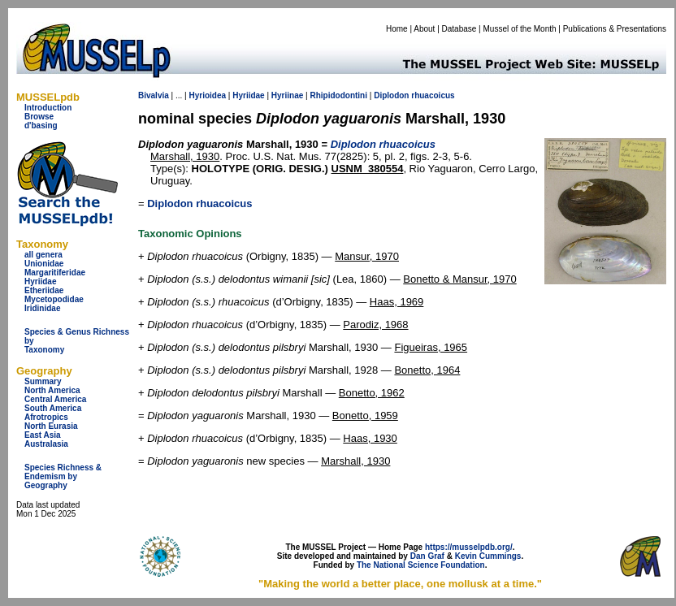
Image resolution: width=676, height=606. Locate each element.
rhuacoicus (432, 95)
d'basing (41, 125)
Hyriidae (40, 281)
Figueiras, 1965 (430, 347)
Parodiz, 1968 (375, 324)
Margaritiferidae (54, 272)
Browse (39, 116)
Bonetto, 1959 (365, 415)
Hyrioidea (207, 95)
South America (52, 408)
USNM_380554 (368, 168)
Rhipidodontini (338, 95)
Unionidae (43, 263)
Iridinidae (42, 308)
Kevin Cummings (488, 556)
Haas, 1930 (370, 438)
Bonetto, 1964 (427, 370)
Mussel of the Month (520, 28)
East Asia (42, 435)
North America (52, 390)
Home (397, 28)
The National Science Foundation (421, 565)
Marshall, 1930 (184, 156)
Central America (55, 399)
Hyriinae (287, 95)
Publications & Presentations (614, 28)
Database (459, 28)
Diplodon (391, 95)
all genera (43, 254)
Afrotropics (46, 417)
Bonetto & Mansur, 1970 (459, 279)
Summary (43, 381)
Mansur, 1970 (367, 256)
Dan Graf (427, 556)
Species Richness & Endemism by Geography (63, 476)
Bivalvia (153, 95)
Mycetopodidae (54, 299)
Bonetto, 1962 (372, 393)
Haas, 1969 (397, 302)
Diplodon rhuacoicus (199, 203)
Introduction (48, 107)
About (424, 28)
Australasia (46, 443)
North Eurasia (51, 426)
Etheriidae (43, 290)
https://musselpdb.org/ (469, 547)
